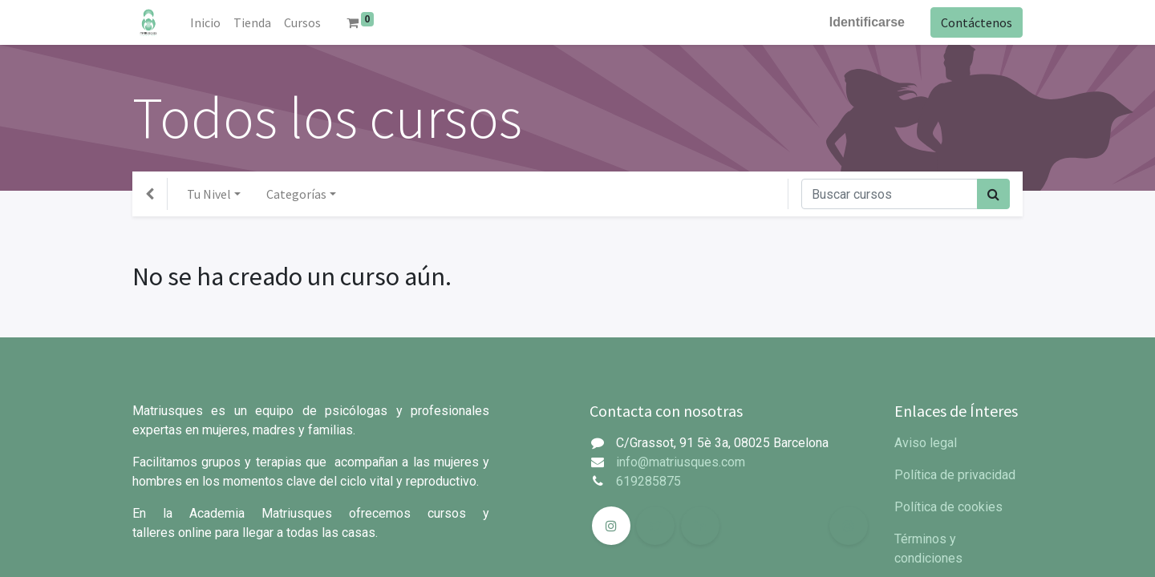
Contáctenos (976, 22)
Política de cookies (948, 506)
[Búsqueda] (993, 194)
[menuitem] (205, 22)
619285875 (648, 481)
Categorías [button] (296, 194)
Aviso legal (925, 442)
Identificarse (867, 22)
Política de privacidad (954, 474)
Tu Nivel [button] (209, 194)
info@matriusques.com (680, 462)
